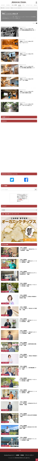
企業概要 (17, 455)
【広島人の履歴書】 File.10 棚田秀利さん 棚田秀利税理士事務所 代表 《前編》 (27, 344)
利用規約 (22, 455)
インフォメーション (29, 5)
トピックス (3, 5)
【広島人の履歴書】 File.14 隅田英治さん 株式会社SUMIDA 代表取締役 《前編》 (28, 427)
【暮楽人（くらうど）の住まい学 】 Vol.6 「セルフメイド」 (26, 42)
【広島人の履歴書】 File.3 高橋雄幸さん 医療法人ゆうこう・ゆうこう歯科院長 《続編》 (28, 391)
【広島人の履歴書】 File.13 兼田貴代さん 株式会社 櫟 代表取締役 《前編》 (28, 415)
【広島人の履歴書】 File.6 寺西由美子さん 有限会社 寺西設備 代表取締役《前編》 (27, 296)
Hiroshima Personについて (9, 455)
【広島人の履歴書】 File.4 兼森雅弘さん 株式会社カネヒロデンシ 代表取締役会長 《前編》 (28, 273)
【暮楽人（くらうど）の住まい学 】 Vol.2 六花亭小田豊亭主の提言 (26, 92)
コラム (23, 5)
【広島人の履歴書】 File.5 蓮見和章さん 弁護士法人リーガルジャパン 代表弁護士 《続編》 (28, 379)
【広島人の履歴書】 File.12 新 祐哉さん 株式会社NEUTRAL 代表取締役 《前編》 (28, 403)
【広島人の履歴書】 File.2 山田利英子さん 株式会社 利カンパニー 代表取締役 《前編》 (28, 249)
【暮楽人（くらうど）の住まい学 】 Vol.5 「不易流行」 (26, 54)
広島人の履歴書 (14, 5)
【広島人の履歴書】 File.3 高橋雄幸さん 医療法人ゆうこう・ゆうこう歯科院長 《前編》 (28, 261)
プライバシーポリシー (29, 455)
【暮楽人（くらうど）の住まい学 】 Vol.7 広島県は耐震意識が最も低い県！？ (27, 29)
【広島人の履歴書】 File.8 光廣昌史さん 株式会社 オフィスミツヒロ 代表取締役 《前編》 (28, 320)
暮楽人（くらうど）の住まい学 (16, 7)
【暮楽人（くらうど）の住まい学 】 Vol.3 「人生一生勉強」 (26, 79)
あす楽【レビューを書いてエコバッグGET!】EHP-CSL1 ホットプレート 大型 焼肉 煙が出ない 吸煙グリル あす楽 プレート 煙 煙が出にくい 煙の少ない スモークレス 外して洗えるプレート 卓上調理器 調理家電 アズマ (22, 196)
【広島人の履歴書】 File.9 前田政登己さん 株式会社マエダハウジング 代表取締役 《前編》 (28, 332)
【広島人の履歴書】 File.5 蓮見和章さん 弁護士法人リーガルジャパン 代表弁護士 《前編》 (28, 285)
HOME (3, 7)
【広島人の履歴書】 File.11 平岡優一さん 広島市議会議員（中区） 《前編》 (27, 367)
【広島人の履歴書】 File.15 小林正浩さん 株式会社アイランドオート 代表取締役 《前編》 (27, 439)
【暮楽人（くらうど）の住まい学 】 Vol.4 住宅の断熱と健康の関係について (27, 67)
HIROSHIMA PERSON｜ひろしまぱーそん (22, 457)
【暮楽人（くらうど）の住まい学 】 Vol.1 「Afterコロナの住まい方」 (26, 105)
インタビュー (8, 5)
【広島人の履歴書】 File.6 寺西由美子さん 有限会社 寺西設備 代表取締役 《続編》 (28, 356)
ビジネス (19, 5)
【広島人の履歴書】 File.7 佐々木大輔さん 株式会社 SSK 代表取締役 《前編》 (28, 308)
